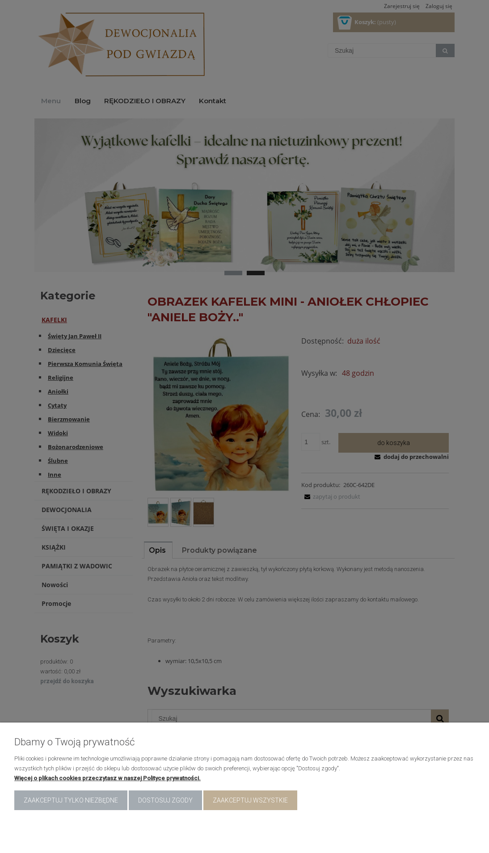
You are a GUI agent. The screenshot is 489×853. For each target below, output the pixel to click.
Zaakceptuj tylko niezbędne (71, 800)
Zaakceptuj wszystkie (250, 800)
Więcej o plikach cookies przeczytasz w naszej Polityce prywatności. (107, 778)
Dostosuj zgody (165, 800)
